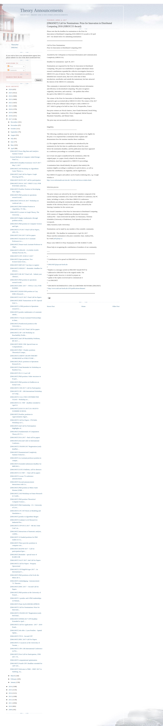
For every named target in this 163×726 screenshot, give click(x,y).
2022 (10, 103)
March (13, 676)
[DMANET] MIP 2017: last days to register (24, 265)
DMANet (14, 47)
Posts (10, 66)
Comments (12, 70)
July (12, 138)
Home (84, 306)
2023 (10, 99)
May (12, 145)
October (13, 129)
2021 (10, 106)
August (13, 135)
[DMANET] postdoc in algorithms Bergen (24, 517)
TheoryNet (14, 45)
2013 (10, 696)
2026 (10, 89)
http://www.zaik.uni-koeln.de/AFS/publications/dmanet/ (66, 288)
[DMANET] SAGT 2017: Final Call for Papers (25, 297)
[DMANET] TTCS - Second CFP (21, 636)
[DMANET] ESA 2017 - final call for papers (25, 437)
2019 (10, 112)
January (13, 682)
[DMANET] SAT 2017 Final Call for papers (24, 329)
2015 (10, 690)
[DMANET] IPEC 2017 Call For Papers (23, 639)
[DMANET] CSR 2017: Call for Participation (25, 388)
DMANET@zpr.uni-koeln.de (57, 264)
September (14, 132)
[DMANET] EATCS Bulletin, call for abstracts (25, 469)
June (12, 142)
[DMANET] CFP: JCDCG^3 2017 (21, 256)
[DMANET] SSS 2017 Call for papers (23, 235)
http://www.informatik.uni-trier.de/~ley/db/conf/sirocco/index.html (69, 180)
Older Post (115, 306)
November (14, 125)
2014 (10, 693)
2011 (10, 703)
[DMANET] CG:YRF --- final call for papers (25, 473)
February (14, 679)
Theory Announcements (41, 10)
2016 (10, 686)
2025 (10, 93)
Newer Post (51, 306)
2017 (10, 119)
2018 (10, 116)
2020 (10, 109)
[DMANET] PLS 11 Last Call (20, 373)
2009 (10, 710)
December (14, 122)
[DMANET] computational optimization (23, 660)
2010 (10, 706)
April (13, 148)
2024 (10, 96)
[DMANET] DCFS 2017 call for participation (25, 180)
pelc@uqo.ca (58, 238)
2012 (10, 700)
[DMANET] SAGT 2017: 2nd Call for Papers (25, 560)
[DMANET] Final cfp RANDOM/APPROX (24, 604)
